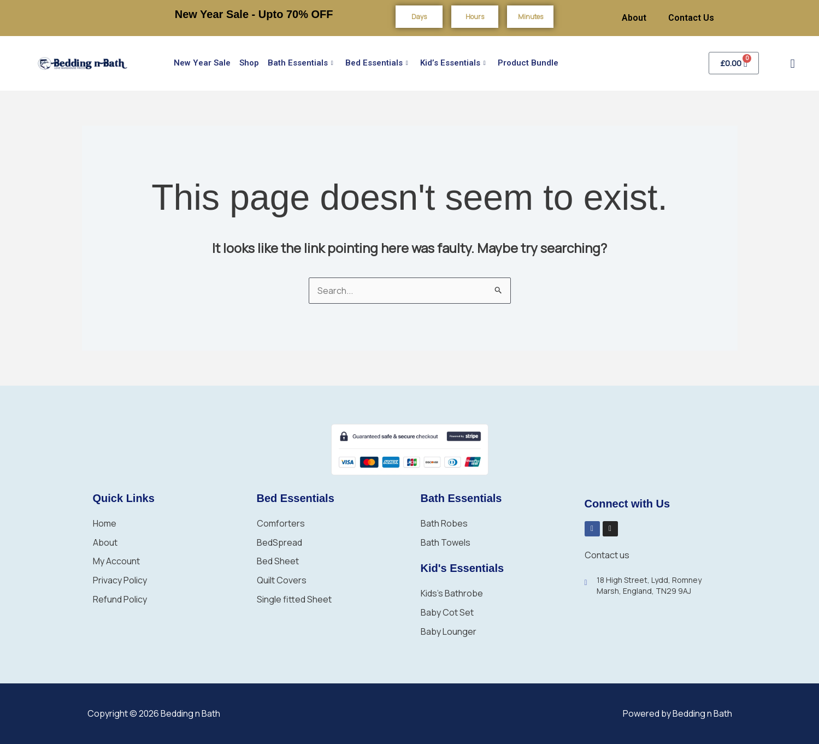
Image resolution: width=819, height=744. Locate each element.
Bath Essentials (300, 63)
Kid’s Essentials (453, 63)
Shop (249, 63)
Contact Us (691, 18)
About (634, 18)
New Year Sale (202, 63)
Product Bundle (528, 63)
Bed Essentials (376, 63)
